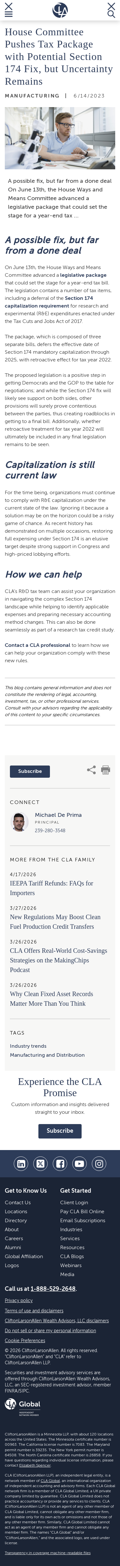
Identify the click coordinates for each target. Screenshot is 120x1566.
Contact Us (18, 1203)
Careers (14, 1238)
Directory (16, 1220)
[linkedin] (21, 1163)
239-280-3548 (50, 831)
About (12, 1229)
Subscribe (30, 771)
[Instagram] (99, 1163)
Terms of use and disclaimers (34, 1311)
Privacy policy (19, 1301)
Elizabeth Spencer (35, 1466)
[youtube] (79, 1163)
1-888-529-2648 (53, 1289)
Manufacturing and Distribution (47, 1055)
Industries (71, 1229)
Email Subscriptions (82, 1220)
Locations (16, 1212)
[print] (105, 770)
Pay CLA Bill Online (82, 1212)
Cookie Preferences (25, 1341)
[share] (91, 770)
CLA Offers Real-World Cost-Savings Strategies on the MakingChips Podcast (58, 960)
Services (70, 1238)
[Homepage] (60, 10)
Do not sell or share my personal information (50, 1331)
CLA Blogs (72, 1256)
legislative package (83, 275)
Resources (72, 1247)
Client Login (74, 1203)
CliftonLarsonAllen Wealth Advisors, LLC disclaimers (57, 1321)
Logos (12, 1265)
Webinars (71, 1265)
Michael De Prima (58, 815)
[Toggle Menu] (8, 10)
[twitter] (40, 1163)
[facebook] (60, 1163)
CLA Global (50, 1481)
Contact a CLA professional (37, 645)
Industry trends (28, 1046)
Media (67, 1274)
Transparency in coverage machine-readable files (48, 1553)
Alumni (13, 1247)
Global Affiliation (24, 1256)
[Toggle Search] (111, 10)
